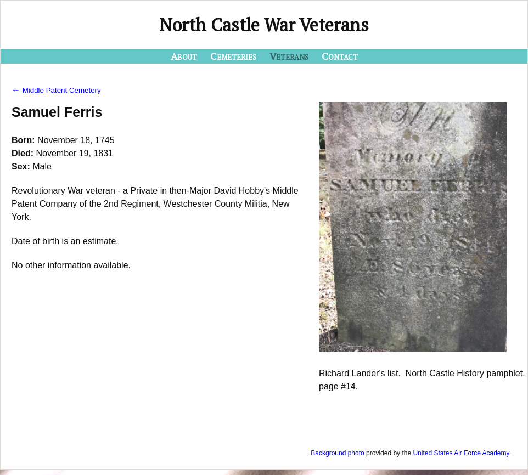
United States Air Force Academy (461, 453)
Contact (340, 56)
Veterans (288, 56)
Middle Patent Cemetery (56, 90)
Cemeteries (233, 56)
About (184, 56)
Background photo (337, 453)
